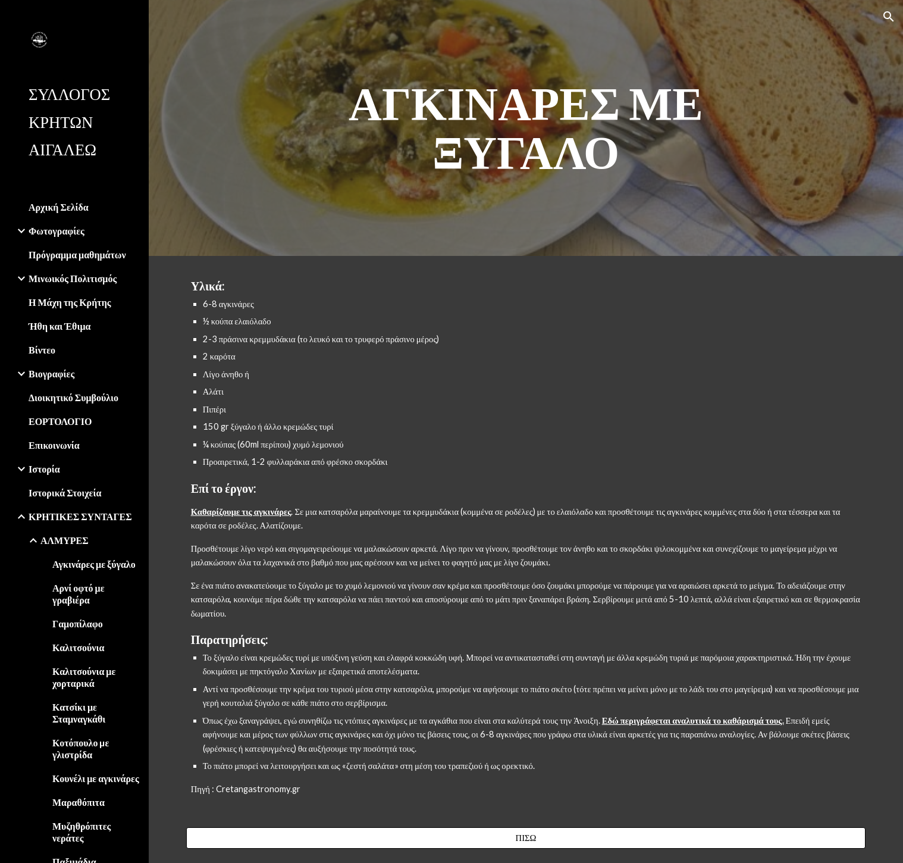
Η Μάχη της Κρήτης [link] (70, 302)
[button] (888, 16)
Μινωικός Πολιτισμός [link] (73, 278)
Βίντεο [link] (42, 349)
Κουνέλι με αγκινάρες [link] (95, 778)
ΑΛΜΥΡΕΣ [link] (64, 540)
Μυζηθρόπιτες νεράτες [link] (81, 831)
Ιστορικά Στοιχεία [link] (65, 492)
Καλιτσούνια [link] (78, 647)
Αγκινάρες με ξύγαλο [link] (94, 564)
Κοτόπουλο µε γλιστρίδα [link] (80, 748)
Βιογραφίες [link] (51, 373)
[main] (526, 128)
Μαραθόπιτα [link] (78, 802)
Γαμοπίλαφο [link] (77, 623)
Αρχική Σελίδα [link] (59, 206)
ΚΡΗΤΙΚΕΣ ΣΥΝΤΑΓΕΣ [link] (80, 516)
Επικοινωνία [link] (54, 445)
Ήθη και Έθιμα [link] (59, 326)
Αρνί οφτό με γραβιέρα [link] (78, 593)
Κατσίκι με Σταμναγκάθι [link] (78, 712)
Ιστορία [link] (44, 468)
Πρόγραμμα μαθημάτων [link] (77, 254)
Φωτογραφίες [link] (56, 230)
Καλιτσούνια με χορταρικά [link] (83, 677)
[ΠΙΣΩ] (526, 838)
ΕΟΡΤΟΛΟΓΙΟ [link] (60, 421)
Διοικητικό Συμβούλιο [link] (73, 397)
